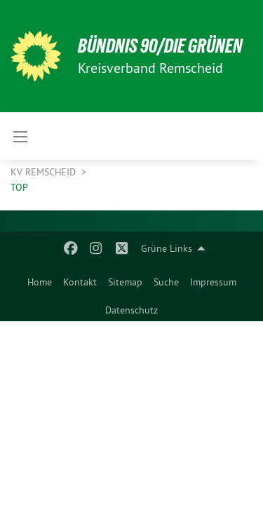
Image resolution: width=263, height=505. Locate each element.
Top (19, 187)
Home (39, 282)
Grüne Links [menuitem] (166, 248)
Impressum (213, 282)
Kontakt (80, 282)
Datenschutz (131, 310)
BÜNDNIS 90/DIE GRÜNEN (160, 46)
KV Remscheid (45, 172)
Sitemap (125, 282)
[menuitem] (39, 279)
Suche (166, 282)
